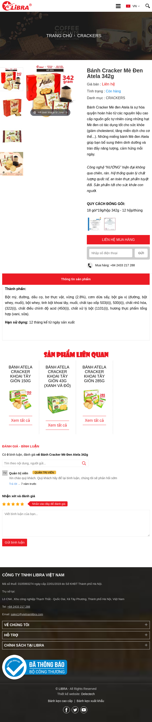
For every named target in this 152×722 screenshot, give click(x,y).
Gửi (141, 253)
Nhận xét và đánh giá (18, 496)
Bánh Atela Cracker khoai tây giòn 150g (20, 374)
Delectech (88, 694)
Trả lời (13, 483)
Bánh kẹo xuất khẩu (90, 701)
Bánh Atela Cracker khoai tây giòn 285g (94, 374)
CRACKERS (115, 98)
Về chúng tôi (16, 625)
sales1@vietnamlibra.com (27, 614)
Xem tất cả (20, 420)
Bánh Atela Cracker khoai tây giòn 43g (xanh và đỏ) (57, 376)
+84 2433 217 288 (122, 265)
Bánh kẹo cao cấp (60, 701)
